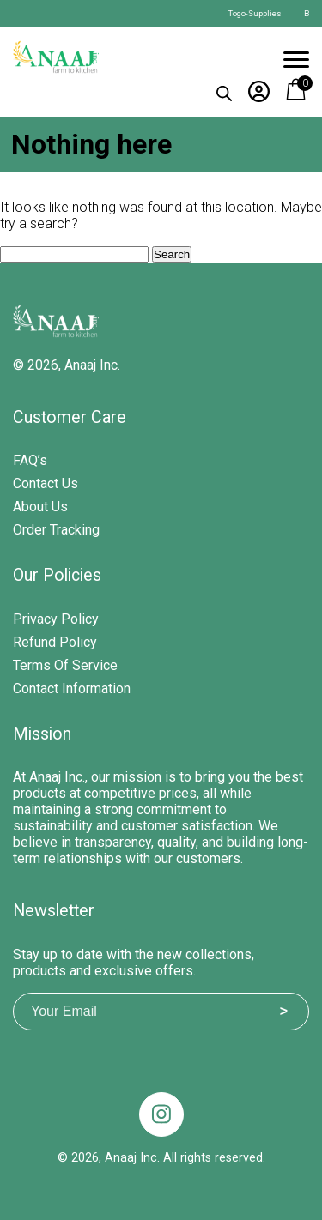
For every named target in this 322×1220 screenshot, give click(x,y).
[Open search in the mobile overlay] (224, 89)
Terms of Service (65, 665)
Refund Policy (55, 642)
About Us (40, 506)
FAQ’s (30, 460)
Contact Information (72, 688)
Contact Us (45, 483)
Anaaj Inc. (92, 365)
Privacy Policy (56, 619)
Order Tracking (56, 530)
